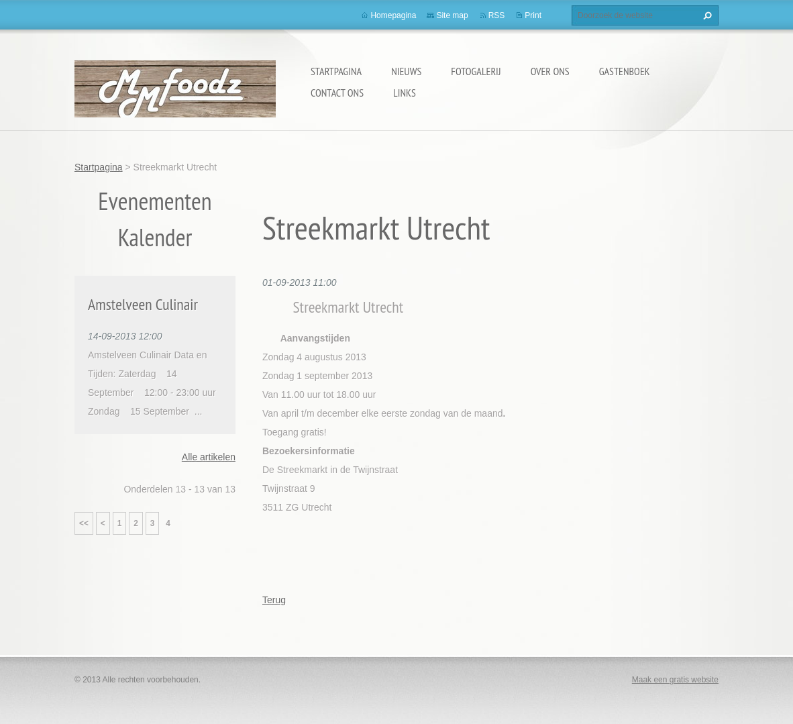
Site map (452, 15)
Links (404, 92)
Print (533, 15)
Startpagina (336, 71)
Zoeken (706, 15)
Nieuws (406, 71)
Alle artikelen (208, 457)
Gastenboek (624, 71)
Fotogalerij (475, 71)
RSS (496, 15)
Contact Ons (337, 92)
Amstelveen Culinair (143, 304)
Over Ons (550, 71)
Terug (274, 599)
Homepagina (393, 15)
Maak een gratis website (675, 679)
